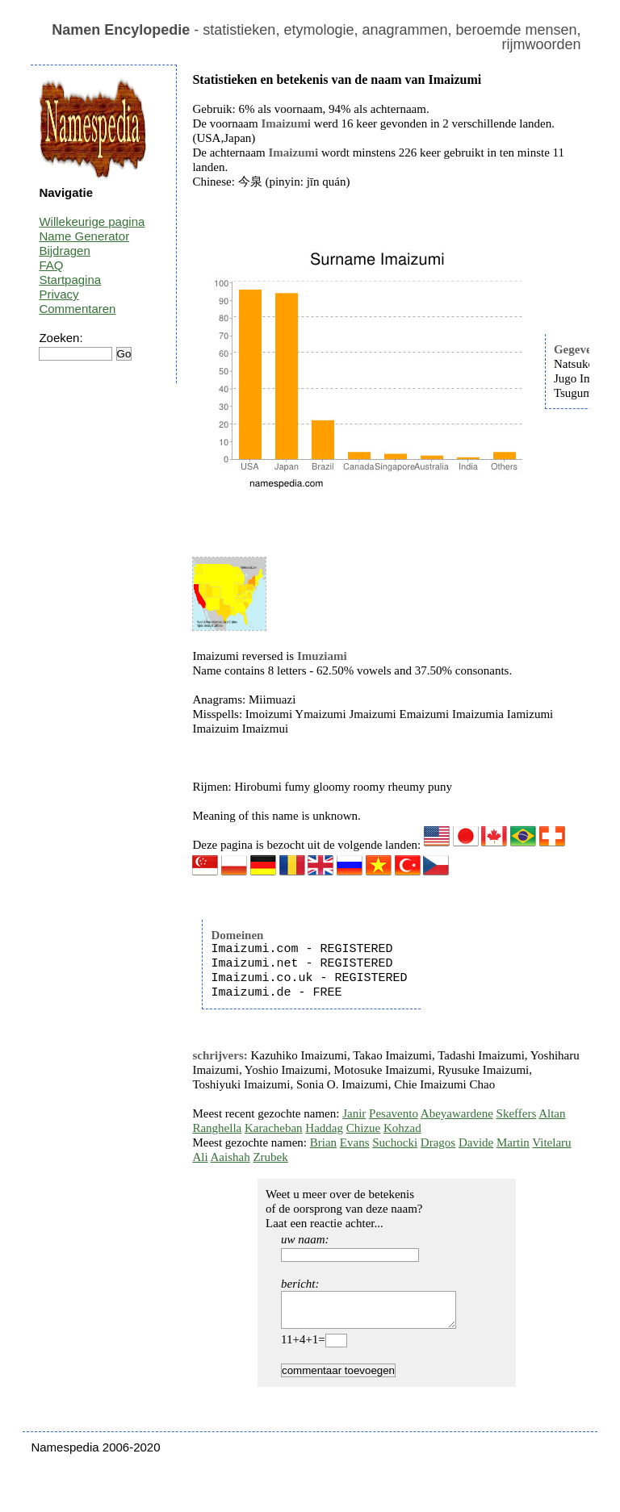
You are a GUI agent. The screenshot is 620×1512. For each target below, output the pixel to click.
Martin (513, 1142)
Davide (476, 1142)
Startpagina (70, 279)
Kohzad (402, 1127)
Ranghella (216, 1127)
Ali (199, 1157)
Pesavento (393, 1113)
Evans (355, 1142)
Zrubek (270, 1157)
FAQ (51, 265)
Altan (551, 1113)
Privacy (58, 294)
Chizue (363, 1127)
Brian (323, 1142)
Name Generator (84, 236)
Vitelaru (551, 1142)
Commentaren (77, 308)
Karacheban (274, 1127)
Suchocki (394, 1142)
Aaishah (230, 1157)
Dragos (438, 1142)
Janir (354, 1113)
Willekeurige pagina (92, 221)
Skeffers (516, 1113)
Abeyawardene (457, 1113)
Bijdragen (64, 250)
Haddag (324, 1127)
